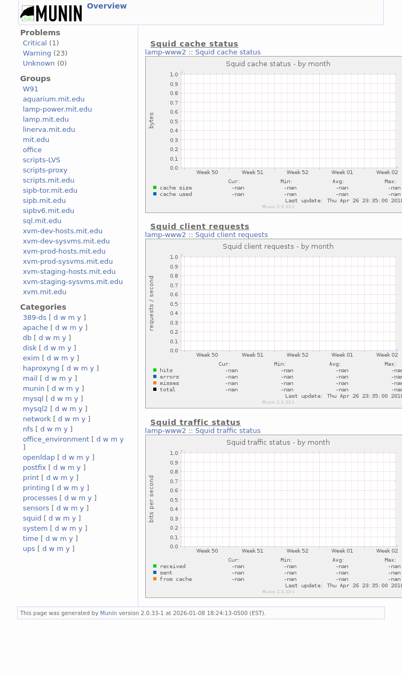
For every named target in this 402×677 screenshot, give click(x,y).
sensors (36, 508)
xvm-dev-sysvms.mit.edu (66, 241)
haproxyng (41, 368)
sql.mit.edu (42, 221)
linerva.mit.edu (49, 129)
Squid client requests (231, 235)
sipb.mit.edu (44, 200)
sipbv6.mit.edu (49, 211)
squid (32, 518)
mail (30, 378)
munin (34, 388)
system (35, 528)
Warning (37, 53)
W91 (30, 89)
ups (29, 549)
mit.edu (36, 140)
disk (30, 348)
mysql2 (35, 409)
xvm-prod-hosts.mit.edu (64, 251)
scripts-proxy (45, 170)
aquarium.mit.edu (54, 99)
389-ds (34, 317)
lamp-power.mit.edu (57, 109)
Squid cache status (228, 52)
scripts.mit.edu (49, 180)
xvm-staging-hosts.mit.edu (69, 271)
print (31, 478)
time (30, 538)
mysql (33, 399)
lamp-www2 (165, 52)
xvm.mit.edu (45, 292)
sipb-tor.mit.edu (50, 190)
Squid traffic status (228, 431)
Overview (107, 6)
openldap (39, 457)
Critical (35, 43)
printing (36, 488)
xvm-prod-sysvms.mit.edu (68, 261)
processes (40, 498)
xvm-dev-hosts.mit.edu (63, 231)
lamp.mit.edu (46, 119)
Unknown (39, 63)
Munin (108, 613)
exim (31, 358)
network (37, 419)
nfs (28, 429)
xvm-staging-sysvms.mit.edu (73, 282)
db (27, 338)
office (32, 150)
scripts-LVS (41, 160)
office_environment (56, 439)
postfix (34, 467)
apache (35, 328)
